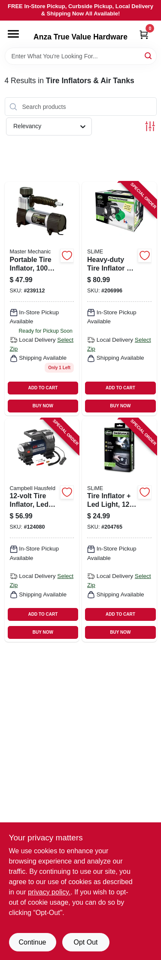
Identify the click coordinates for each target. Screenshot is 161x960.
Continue (32, 942)
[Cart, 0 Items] (144, 34)
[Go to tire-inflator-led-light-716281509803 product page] (119, 530)
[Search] (149, 55)
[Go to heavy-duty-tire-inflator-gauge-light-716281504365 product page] (119, 298)
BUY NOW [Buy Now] (43, 405)
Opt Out (85, 942)
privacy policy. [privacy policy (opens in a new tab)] (49, 892)
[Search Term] (81, 56)
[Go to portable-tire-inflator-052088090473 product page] (42, 298)
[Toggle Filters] (150, 126)
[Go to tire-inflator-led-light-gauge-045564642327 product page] (42, 530)
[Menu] (13, 33)
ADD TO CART (43, 387)
